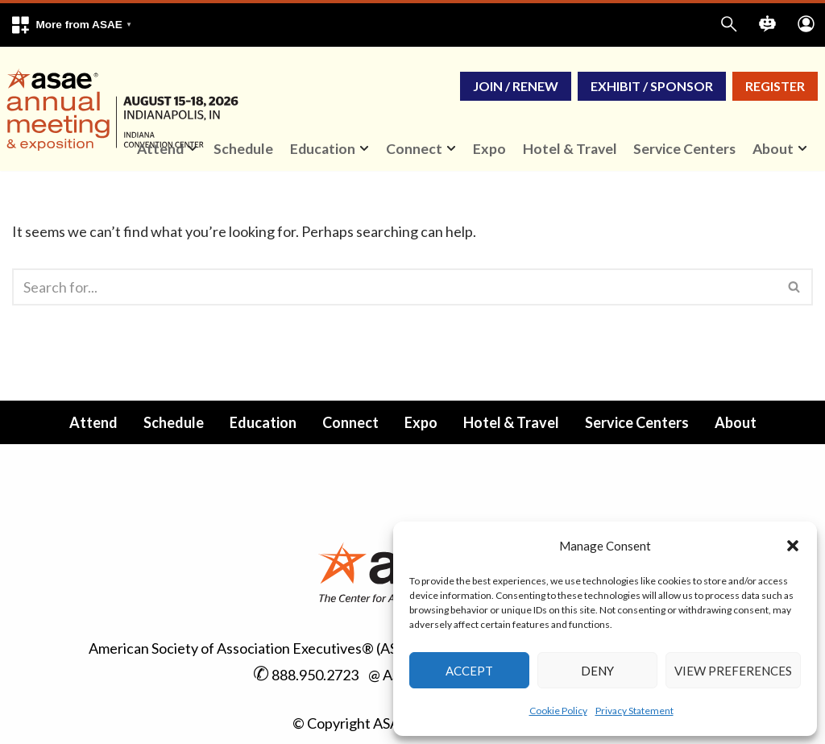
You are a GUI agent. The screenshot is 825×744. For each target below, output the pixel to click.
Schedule (243, 148)
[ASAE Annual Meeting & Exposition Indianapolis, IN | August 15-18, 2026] (125, 108)
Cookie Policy (558, 711)
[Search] (394, 286)
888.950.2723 (315, 675)
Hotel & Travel (570, 148)
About (736, 422)
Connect (350, 422)
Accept (469, 670)
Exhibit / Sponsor (652, 86)
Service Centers (684, 148)
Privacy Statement (634, 711)
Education (263, 422)
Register (775, 86)
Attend (93, 422)
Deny (597, 670)
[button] (793, 546)
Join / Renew (515, 86)
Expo (489, 148)
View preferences (733, 670)
